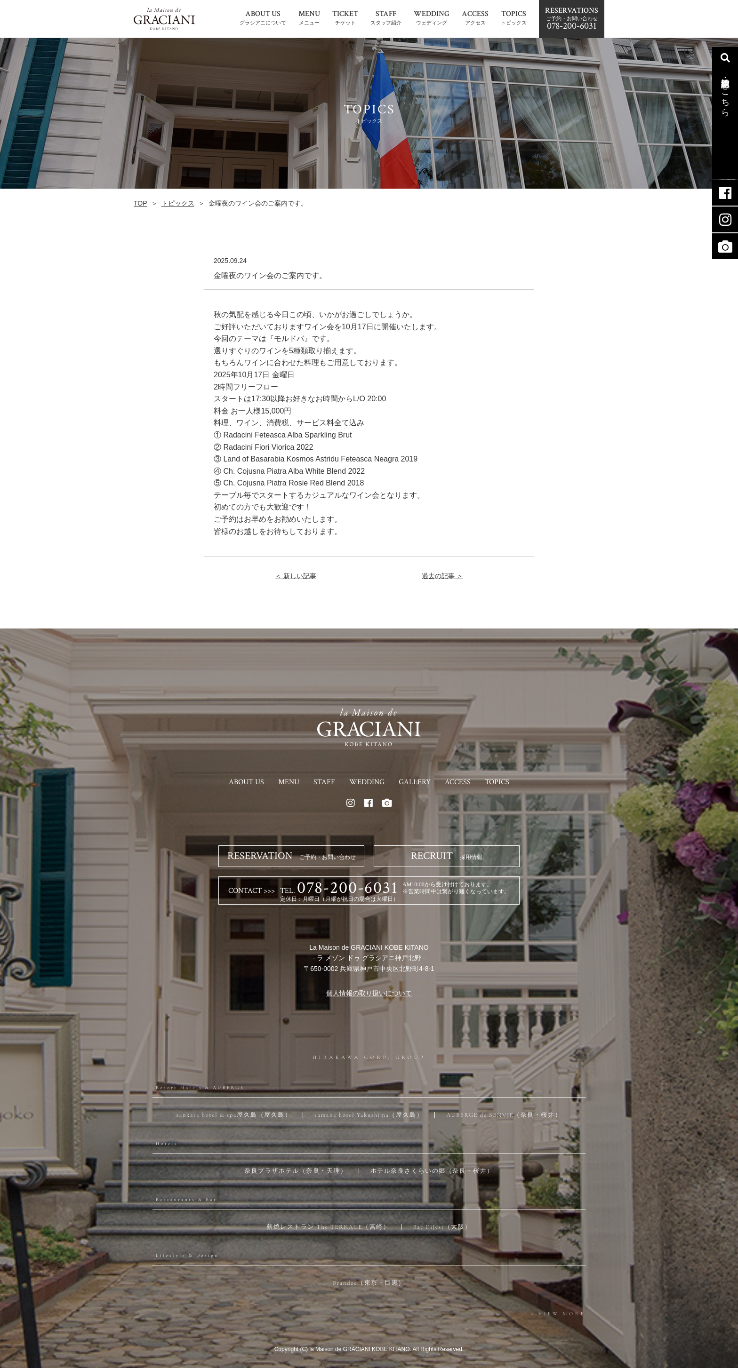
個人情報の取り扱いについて (369, 993)
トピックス (177, 203)
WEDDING (367, 782)
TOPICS (497, 782)
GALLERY (415, 782)
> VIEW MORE (558, 1314)
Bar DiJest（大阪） (442, 1227)
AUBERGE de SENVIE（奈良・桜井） (504, 1115)
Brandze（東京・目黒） (369, 1283)
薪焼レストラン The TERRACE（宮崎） (328, 1227)
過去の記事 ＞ (442, 576)
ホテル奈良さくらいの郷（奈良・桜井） (432, 1171)
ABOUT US (246, 782)
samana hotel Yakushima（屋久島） (368, 1115)
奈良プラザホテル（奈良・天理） (295, 1171)
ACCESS (458, 782)
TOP (140, 203)
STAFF (324, 782)
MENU (288, 782)
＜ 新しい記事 (295, 576)
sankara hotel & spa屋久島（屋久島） (234, 1115)
